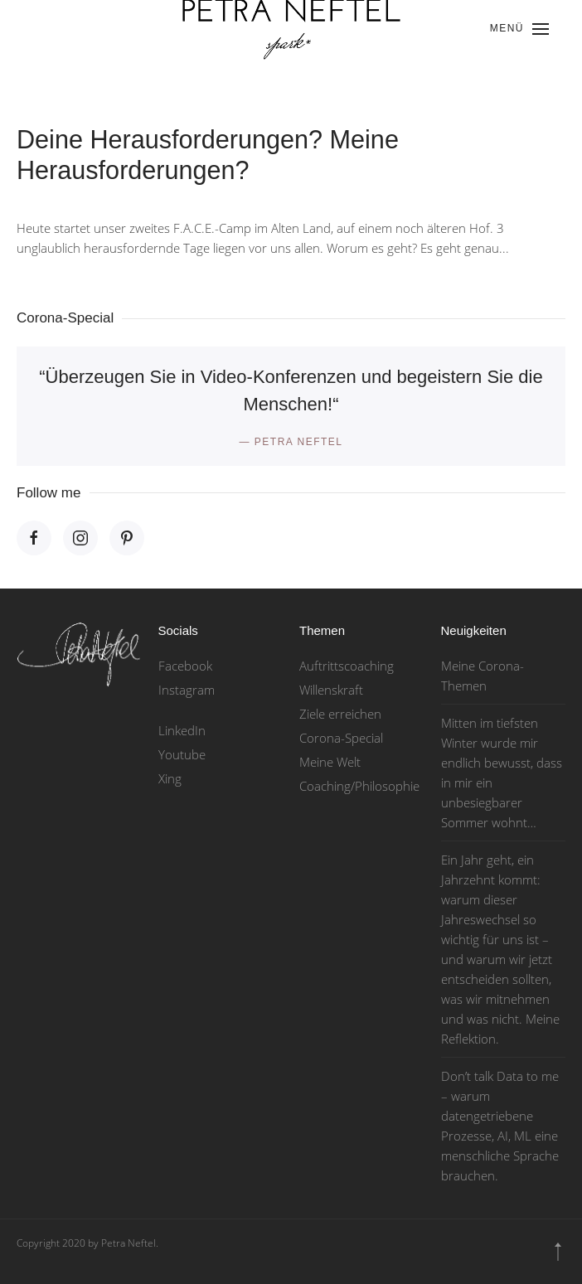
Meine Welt (330, 761)
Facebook (185, 665)
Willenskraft (331, 689)
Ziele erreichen (340, 713)
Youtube (182, 754)
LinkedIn (182, 730)
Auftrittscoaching (346, 665)
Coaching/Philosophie (359, 786)
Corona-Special (341, 737)
